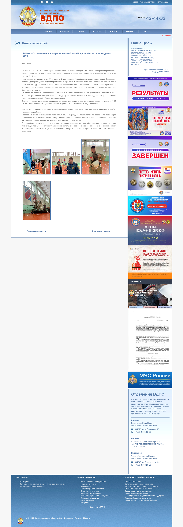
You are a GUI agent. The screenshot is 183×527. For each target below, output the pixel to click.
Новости (64, 32)
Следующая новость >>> (103, 231)
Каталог (97, 32)
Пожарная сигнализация (89, 491)
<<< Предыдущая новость (34, 231)
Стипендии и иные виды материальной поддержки (144, 496)
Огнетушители (86, 486)
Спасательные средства (89, 498)
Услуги (113, 32)
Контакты (131, 32)
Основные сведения (132, 482)
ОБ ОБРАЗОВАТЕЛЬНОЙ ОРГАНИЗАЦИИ (138, 477)
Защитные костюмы (88, 484)
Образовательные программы (136, 493)
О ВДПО (80, 32)
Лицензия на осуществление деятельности (141, 486)
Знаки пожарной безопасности (92, 489)
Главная (48, 32)
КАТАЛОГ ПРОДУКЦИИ (86, 477)
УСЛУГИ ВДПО (22, 477)
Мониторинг (24, 482)
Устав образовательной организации (139, 484)
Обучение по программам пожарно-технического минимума (42, 484)
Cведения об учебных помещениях (138, 491)
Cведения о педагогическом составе (139, 489)
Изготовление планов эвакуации (32, 486)
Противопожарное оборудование (93, 482)
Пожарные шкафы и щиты (90, 493)
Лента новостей (35, 43)
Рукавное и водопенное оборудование (95, 496)
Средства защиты (87, 500)
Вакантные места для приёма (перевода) (141, 500)
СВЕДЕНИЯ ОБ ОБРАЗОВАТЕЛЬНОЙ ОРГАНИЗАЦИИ (150, 2)
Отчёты (147, 32)
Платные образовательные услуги (138, 498)
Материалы (84, 503)
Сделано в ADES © (97, 507)
